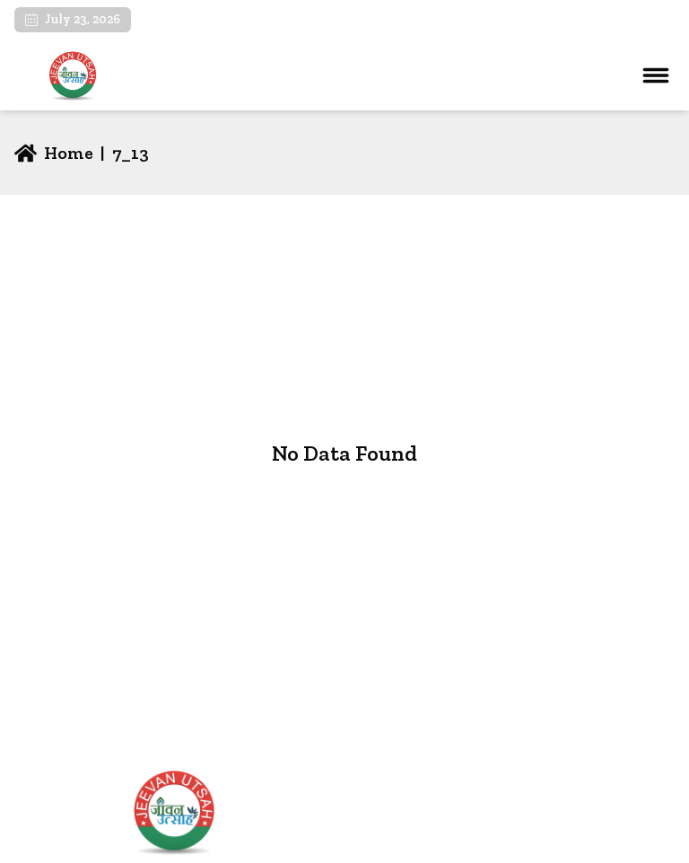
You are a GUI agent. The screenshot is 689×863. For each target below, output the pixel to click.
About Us (385, 832)
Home (374, 804)
